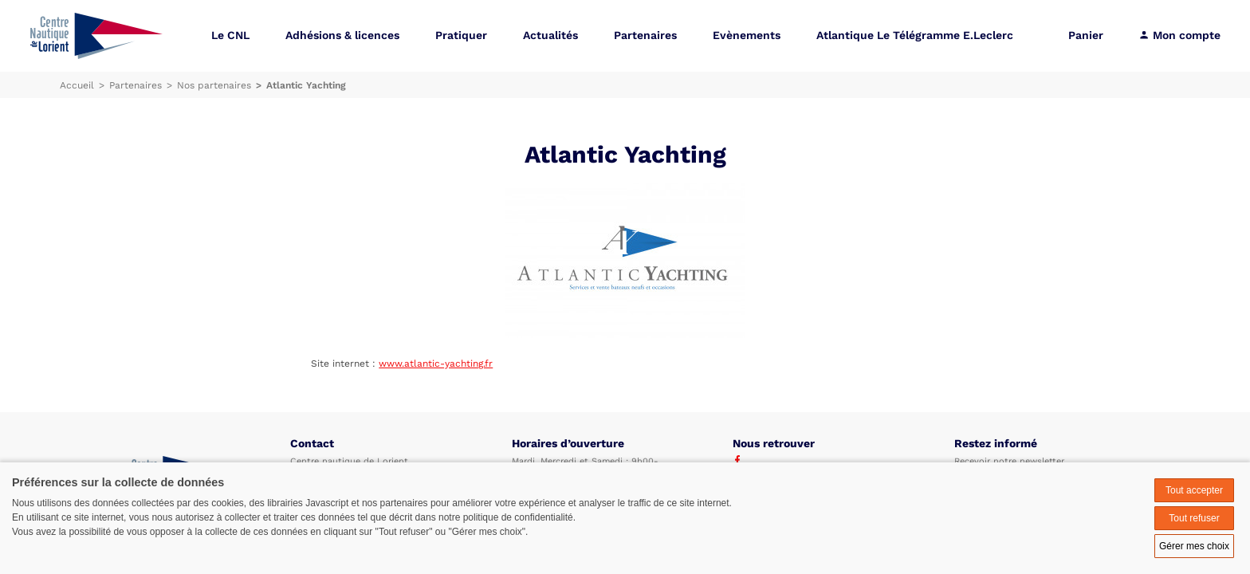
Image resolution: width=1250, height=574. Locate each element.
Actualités (550, 35)
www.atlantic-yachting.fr (436, 363)
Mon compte (1179, 35)
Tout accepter (1194, 490)
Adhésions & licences (342, 35)
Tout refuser (1194, 518)
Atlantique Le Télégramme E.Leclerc (914, 35)
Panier (1085, 35)
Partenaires (645, 35)
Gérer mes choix (1194, 546)
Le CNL (230, 35)
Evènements (746, 35)
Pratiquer (461, 35)
